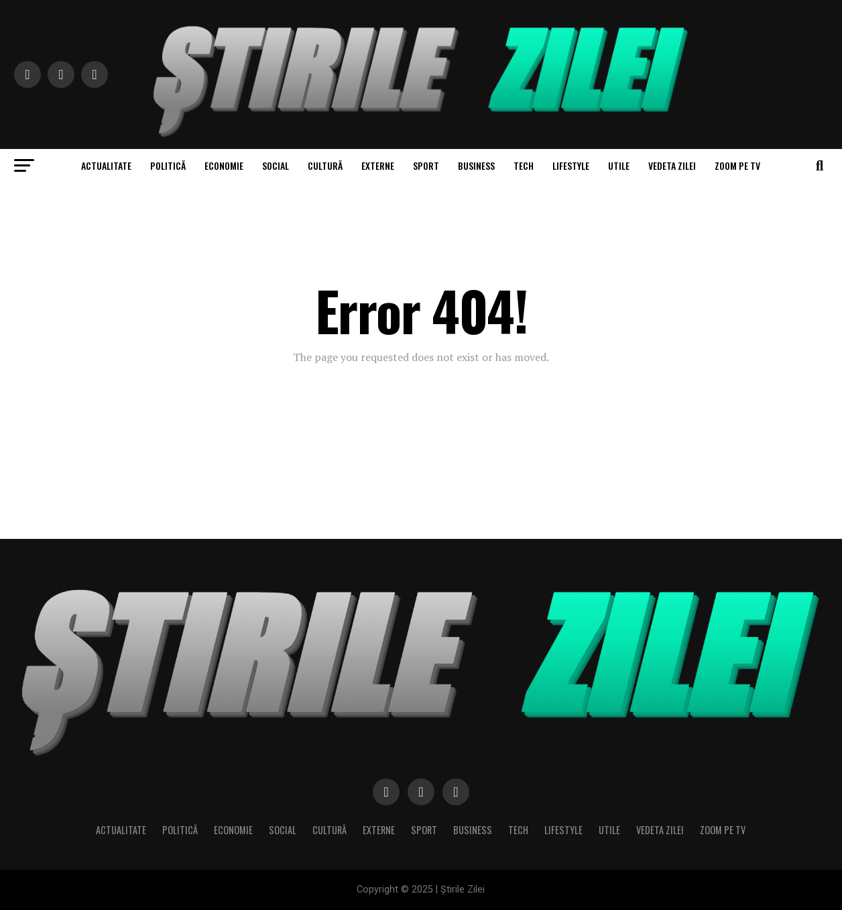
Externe (377, 165)
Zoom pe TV (737, 165)
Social (275, 165)
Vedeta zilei (672, 165)
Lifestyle (570, 165)
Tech (524, 165)
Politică (168, 165)
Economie (223, 165)
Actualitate (106, 165)
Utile (618, 165)
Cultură (325, 165)
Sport (426, 165)
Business (476, 165)
